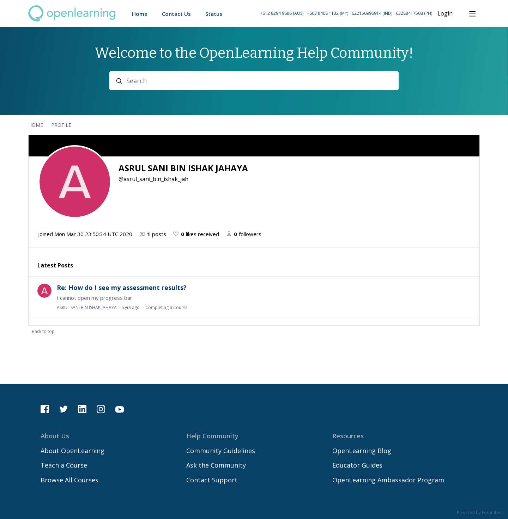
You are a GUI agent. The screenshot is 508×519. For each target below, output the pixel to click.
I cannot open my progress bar (94, 297)
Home (35, 125)
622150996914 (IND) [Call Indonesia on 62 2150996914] (372, 13)
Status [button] (213, 14)
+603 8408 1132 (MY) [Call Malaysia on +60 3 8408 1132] (327, 13)
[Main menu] (472, 13)
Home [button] (139, 14)
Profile (61, 125)
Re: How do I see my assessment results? (122, 287)
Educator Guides (357, 465)
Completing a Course (166, 307)
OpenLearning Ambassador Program (388, 480)
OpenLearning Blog (361, 450)
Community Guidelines (220, 450)
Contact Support (211, 480)
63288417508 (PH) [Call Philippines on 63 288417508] (414, 13)
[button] (346, 13)
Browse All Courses (69, 480)
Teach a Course (64, 465)
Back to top (43, 331)
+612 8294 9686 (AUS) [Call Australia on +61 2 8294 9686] (281, 13)
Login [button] (445, 13)
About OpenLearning (72, 450)
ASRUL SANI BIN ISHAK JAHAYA (87, 307)
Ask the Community (216, 465)
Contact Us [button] (176, 14)
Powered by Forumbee (480, 512)
